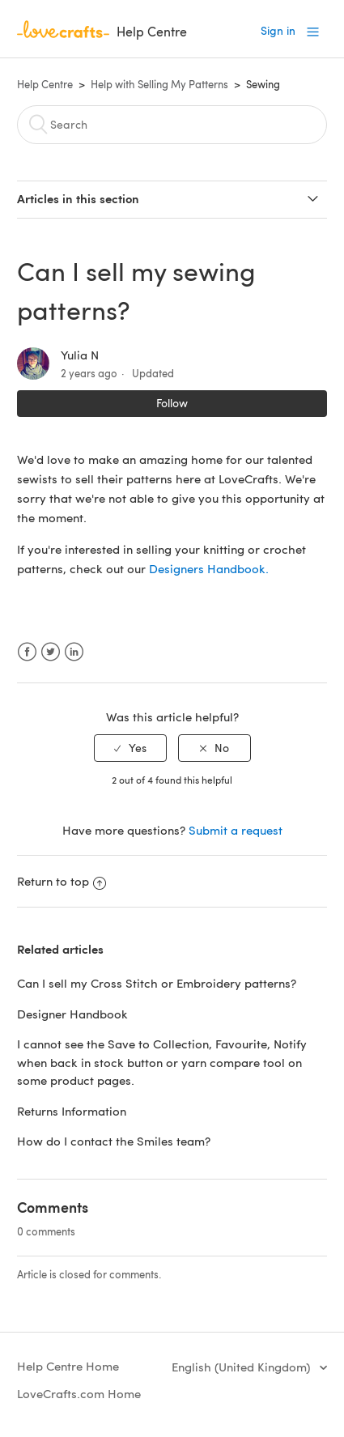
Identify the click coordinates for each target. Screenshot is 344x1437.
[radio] (130, 748)
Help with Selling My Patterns (159, 84)
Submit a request (235, 830)
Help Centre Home (68, 1366)
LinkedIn (74, 652)
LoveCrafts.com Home (79, 1393)
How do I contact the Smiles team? (113, 1141)
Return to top (61, 881)
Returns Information (71, 1111)
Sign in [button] (278, 30)
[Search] (172, 124)
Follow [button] (172, 402)
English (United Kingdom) (242, 1366)
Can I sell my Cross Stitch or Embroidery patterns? (156, 983)
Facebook (27, 652)
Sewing (263, 84)
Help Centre (45, 84)
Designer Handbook (72, 1013)
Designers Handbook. (209, 568)
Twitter (50, 652)
